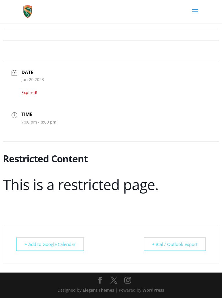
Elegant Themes (98, 290)
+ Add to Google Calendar (50, 244)
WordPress (153, 290)
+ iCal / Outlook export (174, 244)
